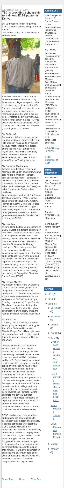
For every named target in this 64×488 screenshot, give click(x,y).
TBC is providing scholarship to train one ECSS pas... (56, 387)
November (56, 316)
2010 (50, 299)
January (54, 449)
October (54, 324)
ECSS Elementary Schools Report (56, 430)
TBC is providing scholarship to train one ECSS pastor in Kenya (21, 15)
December (56, 308)
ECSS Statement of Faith (51, 160)
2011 (50, 294)
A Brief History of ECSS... (52, 149)
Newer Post (7, 479)
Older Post (36, 479)
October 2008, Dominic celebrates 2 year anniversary (56, 355)
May (53, 444)
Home (22, 479)
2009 (50, 304)
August (54, 333)
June (53, 338)
